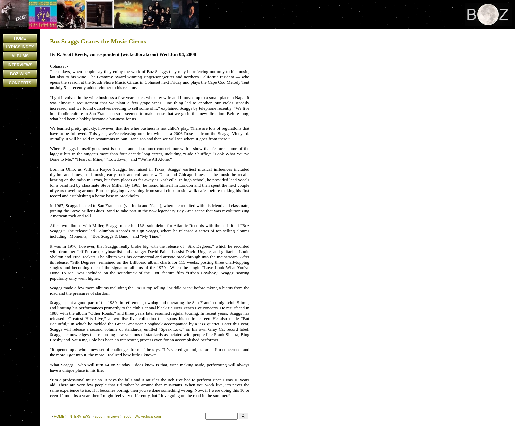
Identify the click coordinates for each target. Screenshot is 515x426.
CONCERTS (20, 83)
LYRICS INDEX (20, 47)
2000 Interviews (107, 416)
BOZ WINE (20, 74)
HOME (20, 38)
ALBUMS (19, 56)
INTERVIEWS (20, 65)
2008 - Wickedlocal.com (142, 416)
